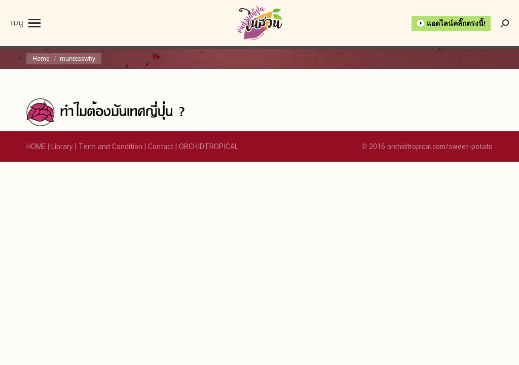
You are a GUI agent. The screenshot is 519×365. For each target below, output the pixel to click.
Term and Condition (110, 146)
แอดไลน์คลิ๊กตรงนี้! (456, 23)
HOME (36, 146)
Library (62, 146)
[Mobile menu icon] (25, 23)
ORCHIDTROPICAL (208, 146)
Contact (160, 146)
